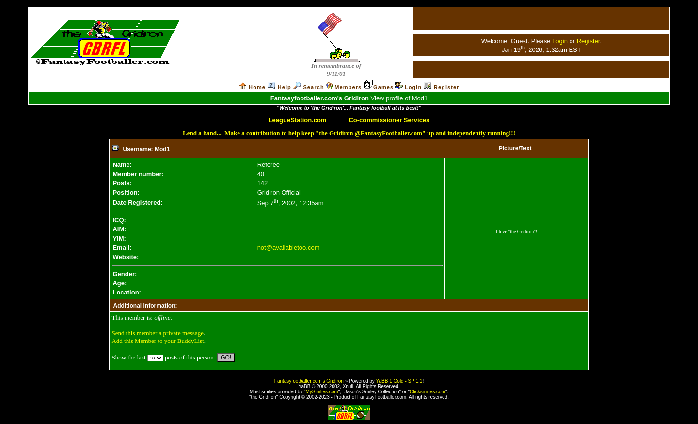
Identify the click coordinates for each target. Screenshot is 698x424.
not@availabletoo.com (288, 247)
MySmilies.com (322, 391)
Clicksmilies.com (427, 391)
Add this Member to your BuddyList (157, 340)
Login (560, 41)
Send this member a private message (157, 333)
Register (588, 41)
